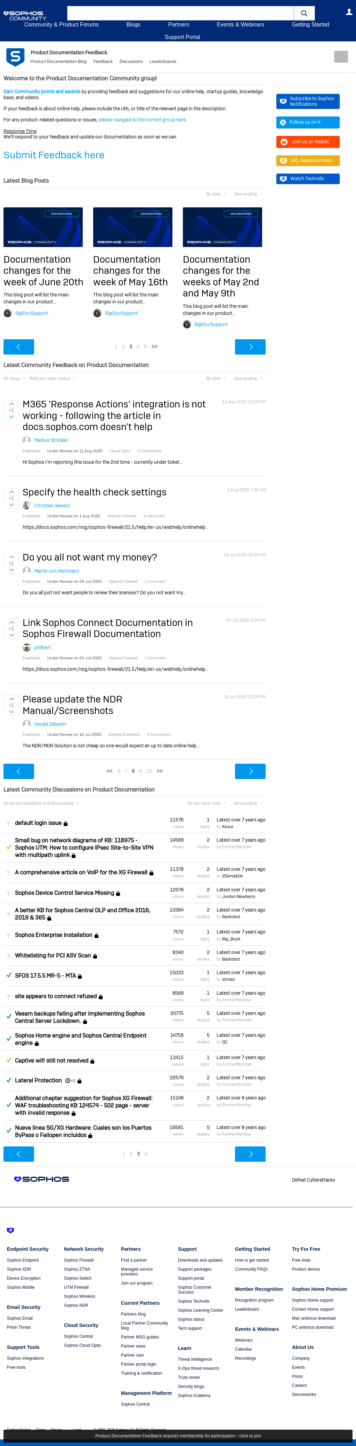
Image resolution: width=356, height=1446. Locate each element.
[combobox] (180, 13)
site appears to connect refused (56, 996)
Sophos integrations (25, 1358)
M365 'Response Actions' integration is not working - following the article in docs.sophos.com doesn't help (114, 415)
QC (225, 1042)
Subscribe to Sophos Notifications (307, 101)
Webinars (243, 1339)
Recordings (245, 1358)
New (336, 56)
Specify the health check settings (95, 492)
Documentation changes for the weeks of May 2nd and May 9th (221, 276)
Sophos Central (78, 1336)
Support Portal (182, 37)
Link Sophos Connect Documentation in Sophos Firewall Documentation (108, 628)
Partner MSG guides (140, 1336)
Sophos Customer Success (194, 1289)
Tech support (190, 1328)
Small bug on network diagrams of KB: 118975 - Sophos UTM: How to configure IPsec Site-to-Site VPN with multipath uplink (84, 848)
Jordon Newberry (238, 896)
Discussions (131, 62)
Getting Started (310, 24)
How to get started (252, 1259)
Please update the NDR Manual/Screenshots (72, 704)
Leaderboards (162, 62)
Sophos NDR (76, 1305)
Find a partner (134, 1259)
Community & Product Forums (61, 24)
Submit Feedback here (54, 155)
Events (298, 1367)
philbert (42, 647)
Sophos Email (20, 1318)
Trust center (189, 1377)
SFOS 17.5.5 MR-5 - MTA (45, 975)
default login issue (38, 823)
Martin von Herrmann (56, 571)
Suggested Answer (8, 847)
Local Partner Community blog (144, 1325)
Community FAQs (251, 1268)
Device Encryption (24, 1278)
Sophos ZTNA (77, 1268)
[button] (304, 13)
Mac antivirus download (313, 1318)
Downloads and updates (200, 1259)
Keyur (227, 826)
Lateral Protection (38, 1080)
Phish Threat (19, 1327)
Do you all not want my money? (90, 557)
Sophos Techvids (194, 1300)
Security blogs (191, 1386)
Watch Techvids (302, 178)
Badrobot (231, 917)
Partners (178, 24)
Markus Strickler (51, 440)
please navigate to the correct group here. (143, 120)
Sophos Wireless (79, 1296)
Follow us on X (300, 122)
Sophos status (191, 1319)
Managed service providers (137, 1271)
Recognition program (254, 1299)
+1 (73, 1080)
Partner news (133, 1345)
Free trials (301, 1259)
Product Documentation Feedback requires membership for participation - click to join (178, 1436)
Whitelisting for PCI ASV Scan (53, 955)
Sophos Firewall (79, 1259)
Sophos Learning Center (200, 1310)
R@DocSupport (31, 313)
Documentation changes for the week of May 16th (130, 270)
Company (301, 1358)
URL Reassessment (306, 160)
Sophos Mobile (20, 1287)
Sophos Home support (312, 1299)
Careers (299, 1385)
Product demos (306, 1268)
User (349, 11)
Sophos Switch (77, 1278)
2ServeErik (232, 876)
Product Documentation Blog (59, 62)
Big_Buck (231, 939)
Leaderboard (247, 1308)
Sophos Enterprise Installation (53, 935)
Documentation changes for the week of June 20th (43, 270)
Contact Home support (313, 1308)
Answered (8, 975)
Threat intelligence (195, 1359)
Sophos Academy (194, 1395)
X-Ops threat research (198, 1368)
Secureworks (304, 1394)
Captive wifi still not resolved (51, 1060)
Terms (40, 1429)
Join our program (137, 1282)
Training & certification (141, 1372)
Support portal (191, 1278)
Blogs (133, 24)
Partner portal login (138, 1363)
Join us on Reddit (304, 141)
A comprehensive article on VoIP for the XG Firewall (81, 872)
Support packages (195, 1268)
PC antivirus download (312, 1327)
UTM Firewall (76, 1287)
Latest (241, 819)
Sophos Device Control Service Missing (64, 893)
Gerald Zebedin (50, 724)
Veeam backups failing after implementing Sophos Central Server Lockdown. (80, 1017)
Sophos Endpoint (23, 1259)
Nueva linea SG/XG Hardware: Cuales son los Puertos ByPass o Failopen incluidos (83, 1131)
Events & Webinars (240, 24)
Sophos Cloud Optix (82, 1345)
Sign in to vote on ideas (11, 403)
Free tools (16, 1367)
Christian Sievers (52, 505)
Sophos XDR (19, 1268)
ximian (228, 979)
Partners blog (133, 1313)
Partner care (132, 1354)
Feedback (103, 62)
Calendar (243, 1348)
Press (297, 1376)
